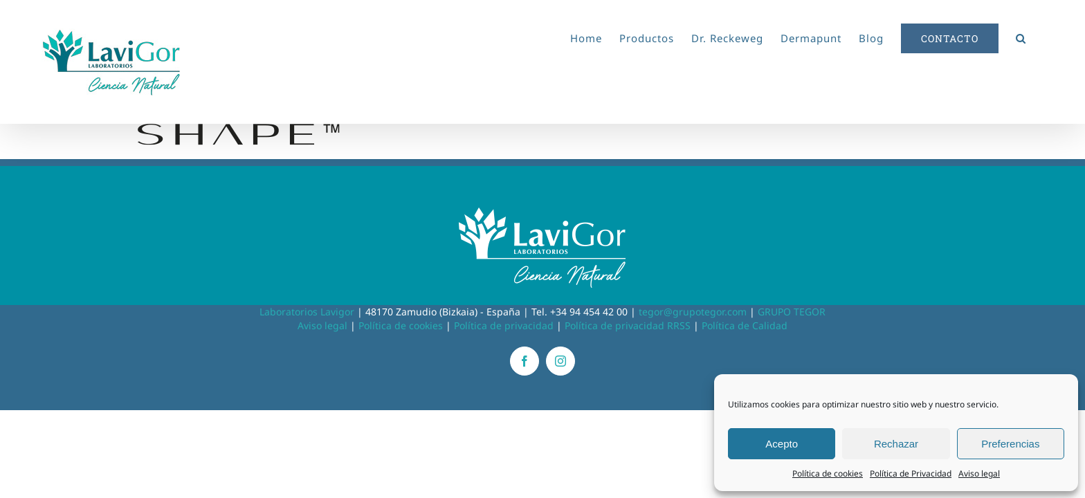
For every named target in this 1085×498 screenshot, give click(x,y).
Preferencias (1010, 444)
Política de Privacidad (910, 473)
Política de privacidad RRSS (628, 325)
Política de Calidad (744, 325)
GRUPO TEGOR (792, 311)
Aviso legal (979, 473)
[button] (1038, 36)
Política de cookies (827, 473)
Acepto (781, 444)
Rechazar (896, 444)
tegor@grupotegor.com (693, 311)
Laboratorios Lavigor (306, 311)
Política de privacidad (504, 325)
